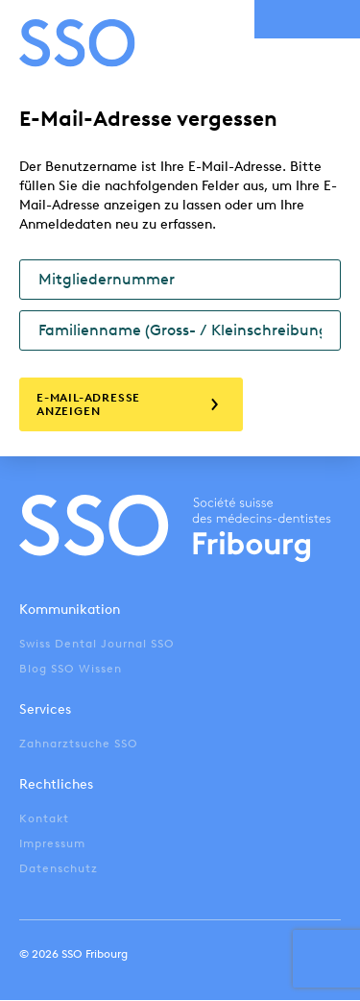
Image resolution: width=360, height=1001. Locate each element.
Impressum (52, 843)
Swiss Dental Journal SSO (97, 643)
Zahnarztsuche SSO (78, 743)
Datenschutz (58, 868)
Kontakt (44, 818)
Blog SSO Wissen (70, 668)
